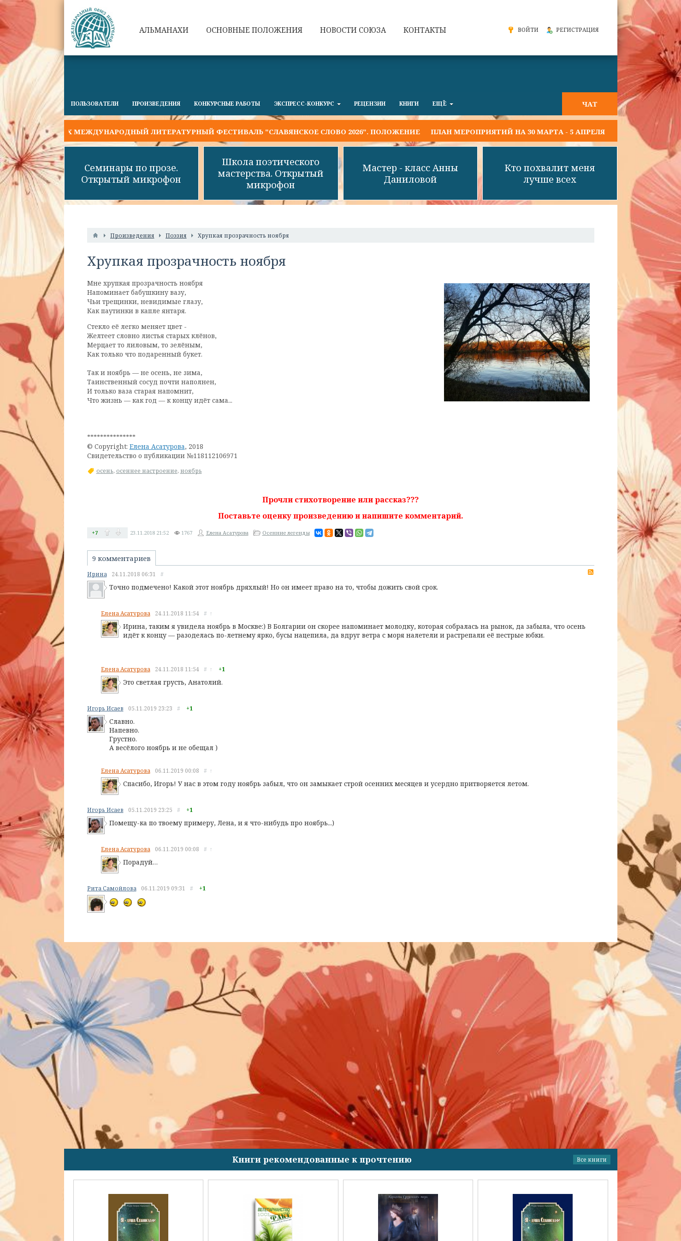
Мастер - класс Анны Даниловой (410, 173)
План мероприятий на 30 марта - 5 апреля (518, 131)
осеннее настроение (147, 471)
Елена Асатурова (157, 446)
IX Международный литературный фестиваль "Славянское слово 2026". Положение (242, 131)
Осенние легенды (286, 532)
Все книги (592, 1159)
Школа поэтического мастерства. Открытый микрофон (271, 173)
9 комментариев (121, 558)
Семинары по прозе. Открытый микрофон (131, 173)
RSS (590, 572)
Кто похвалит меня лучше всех (549, 173)
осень (104, 471)
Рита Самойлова (111, 888)
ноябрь (191, 471)
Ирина (97, 574)
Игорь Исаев (105, 708)
